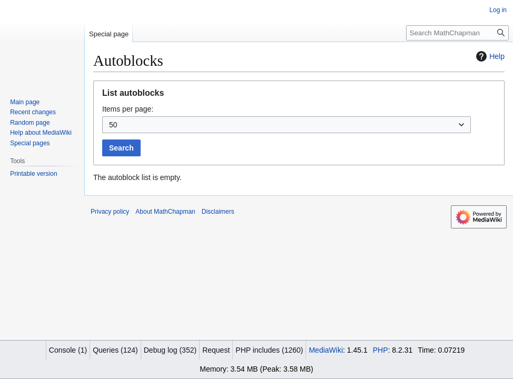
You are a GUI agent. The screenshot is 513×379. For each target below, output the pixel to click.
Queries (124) (115, 350)
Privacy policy (110, 211)
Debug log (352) (170, 350)
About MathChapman (165, 211)
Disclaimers (218, 211)
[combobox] (286, 124)
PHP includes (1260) (269, 350)
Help (489, 56)
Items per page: (127, 109)
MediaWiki (326, 350)
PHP (380, 350)
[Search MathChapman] (457, 33)
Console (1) (68, 350)
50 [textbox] (113, 125)
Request (216, 350)
